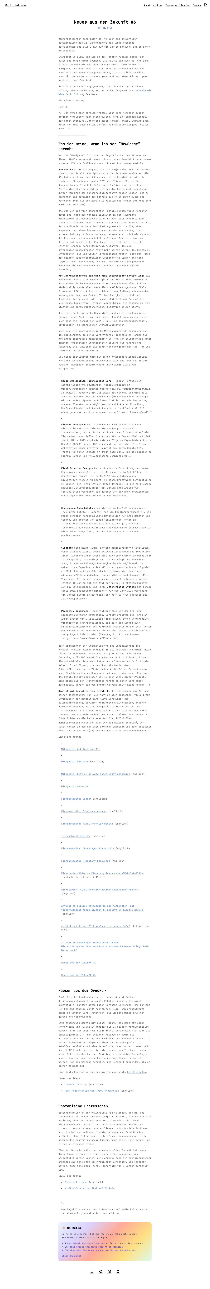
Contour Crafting (75, 1084)
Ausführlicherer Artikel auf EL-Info (89, 1188)
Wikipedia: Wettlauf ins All (80, 749)
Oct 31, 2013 (105, 28)
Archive (157, 5)
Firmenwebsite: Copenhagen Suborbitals (87, 848)
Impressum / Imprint (177, 5)
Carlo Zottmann (16, 5)
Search (197, 5)
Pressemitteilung (75, 1182)
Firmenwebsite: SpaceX (76, 798)
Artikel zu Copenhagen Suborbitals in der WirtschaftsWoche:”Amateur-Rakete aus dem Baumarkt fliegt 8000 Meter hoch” (105, 946)
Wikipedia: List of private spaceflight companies (95, 773)
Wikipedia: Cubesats (75, 786)
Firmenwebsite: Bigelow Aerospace (84, 811)
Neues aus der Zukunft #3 (78, 975)
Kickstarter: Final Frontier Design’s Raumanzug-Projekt (100, 889)
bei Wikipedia (136, 1072)
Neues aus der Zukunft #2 (78, 962)
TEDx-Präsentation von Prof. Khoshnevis (91, 1090)
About (147, 5)
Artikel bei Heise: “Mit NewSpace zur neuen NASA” (95, 926)
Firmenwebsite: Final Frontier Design (87, 823)
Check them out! (71, 1256)
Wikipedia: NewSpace (75, 761)
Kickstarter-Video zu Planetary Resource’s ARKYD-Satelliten (102, 873)
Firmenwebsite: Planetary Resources (85, 860)
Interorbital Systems (75, 836)
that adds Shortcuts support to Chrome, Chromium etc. (103, 1250)
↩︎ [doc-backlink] (118, 1213)
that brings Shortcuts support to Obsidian (96, 1246)
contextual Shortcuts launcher (86, 1243)
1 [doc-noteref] (136, 722)
